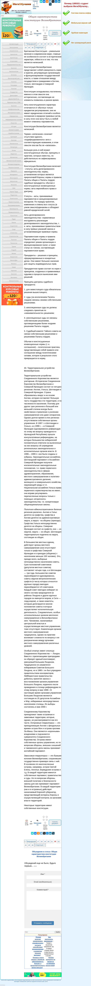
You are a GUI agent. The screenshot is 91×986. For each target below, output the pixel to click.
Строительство (13, 236)
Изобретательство (13, 109)
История (13, 126)
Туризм (14, 246)
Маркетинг (14, 154)
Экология (14, 274)
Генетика (13, 82)
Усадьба (13, 250)
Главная (35, 1)
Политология (14, 198)
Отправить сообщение (43, 923)
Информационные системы (14, 119)
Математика (13, 157)
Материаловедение (14, 164)
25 (29, 47)
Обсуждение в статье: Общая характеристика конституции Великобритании (44, 854)
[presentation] (43, 916)
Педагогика (13, 195)
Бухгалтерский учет (14, 78)
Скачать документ (55, 33)
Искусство (14, 123)
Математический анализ (14, 161)
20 (48, 44)
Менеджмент (14, 174)
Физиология (13, 257)
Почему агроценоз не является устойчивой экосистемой (50, 961)
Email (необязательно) (43, 882)
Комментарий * (43, 890)
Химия (14, 267)
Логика (14, 150)
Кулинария (14, 137)
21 (52, 44)
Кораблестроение (14, 133)
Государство (14, 92)
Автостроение (14, 47)
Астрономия (13, 61)
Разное (14, 222)
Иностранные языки (14, 112)
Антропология (14, 51)
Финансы (13, 264)
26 (32, 47)
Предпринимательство (14, 64)
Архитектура (14, 58)
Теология (13, 239)
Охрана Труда (14, 191)
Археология (13, 54)
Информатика (14, 116)
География (14, 85)
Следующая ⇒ (40, 47)
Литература (13, 147)
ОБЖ (13, 188)
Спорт (14, 229)
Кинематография (14, 130)
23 (58, 44)
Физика (14, 253)
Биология (14, 68)
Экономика (13, 277)
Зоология (14, 106)
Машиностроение (14, 167)
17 (38, 44)
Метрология (13, 181)
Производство (14, 209)
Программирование (14, 205)
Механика (14, 185)
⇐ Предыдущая (30, 44)
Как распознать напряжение (48, 939)
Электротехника (13, 281)
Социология (13, 226)
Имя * (43, 874)
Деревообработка (14, 99)
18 (41, 44)
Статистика (13, 233)
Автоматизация (13, 44)
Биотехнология (13, 71)
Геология (13, 88)
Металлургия (14, 178)
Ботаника (14, 75)
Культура (13, 140)
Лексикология (14, 143)
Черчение (14, 270)
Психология (13, 215)
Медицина (14, 171)
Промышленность (13, 212)
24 (26, 47)
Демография (14, 95)
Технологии (13, 243)
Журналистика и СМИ (13, 102)
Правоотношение (14, 202)
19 (45, 44)
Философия (13, 260)
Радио (14, 219)
